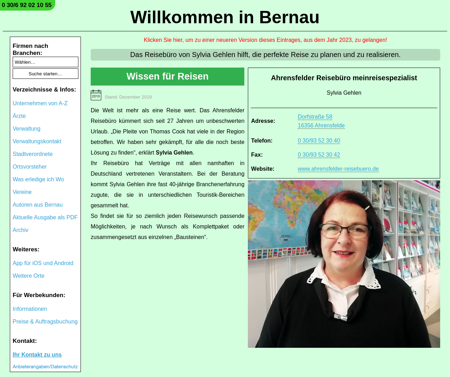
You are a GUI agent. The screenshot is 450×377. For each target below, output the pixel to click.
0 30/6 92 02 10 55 (27, 5)
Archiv (20, 230)
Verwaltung (26, 129)
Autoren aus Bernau (38, 205)
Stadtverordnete (33, 154)
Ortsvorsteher (30, 167)
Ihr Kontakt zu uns (37, 355)
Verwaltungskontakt (37, 141)
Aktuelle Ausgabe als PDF (45, 217)
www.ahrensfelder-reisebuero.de (338, 169)
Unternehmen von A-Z (40, 103)
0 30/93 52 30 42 (319, 155)
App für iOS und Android (43, 263)
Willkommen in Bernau (225, 17)
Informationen (30, 309)
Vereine (22, 192)
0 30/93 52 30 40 (319, 141)
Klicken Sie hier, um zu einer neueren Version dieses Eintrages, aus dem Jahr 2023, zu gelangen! (265, 40)
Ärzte (19, 116)
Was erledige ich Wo (38, 179)
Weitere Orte (28, 276)
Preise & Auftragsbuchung (45, 322)
